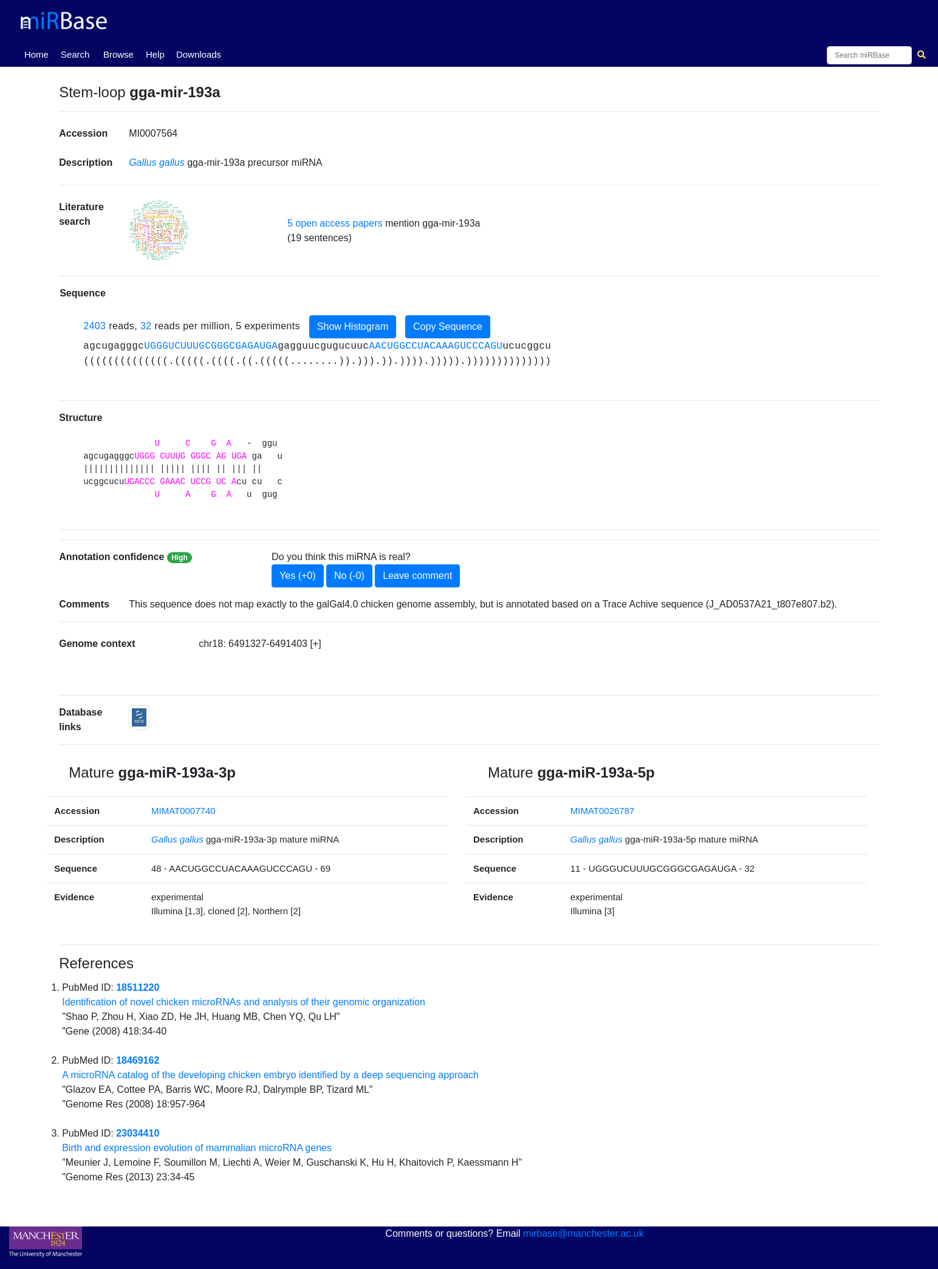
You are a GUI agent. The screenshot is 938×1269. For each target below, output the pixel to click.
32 (146, 326)
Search (75, 54)
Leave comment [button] (417, 575)
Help (155, 54)
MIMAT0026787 (602, 811)
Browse (118, 54)
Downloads (198, 54)
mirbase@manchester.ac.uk (583, 1233)
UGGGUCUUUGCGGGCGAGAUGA (211, 346)
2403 (94, 326)
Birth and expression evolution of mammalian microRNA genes (197, 1148)
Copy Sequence (447, 326)
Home (39, 53)
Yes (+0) (297, 575)
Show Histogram (352, 326)
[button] (159, 230)
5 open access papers (335, 223)
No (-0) (349, 575)
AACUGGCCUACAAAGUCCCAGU (435, 346)
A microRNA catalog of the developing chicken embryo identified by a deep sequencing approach (270, 1075)
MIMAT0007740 (183, 811)
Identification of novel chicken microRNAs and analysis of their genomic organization (243, 1002)
